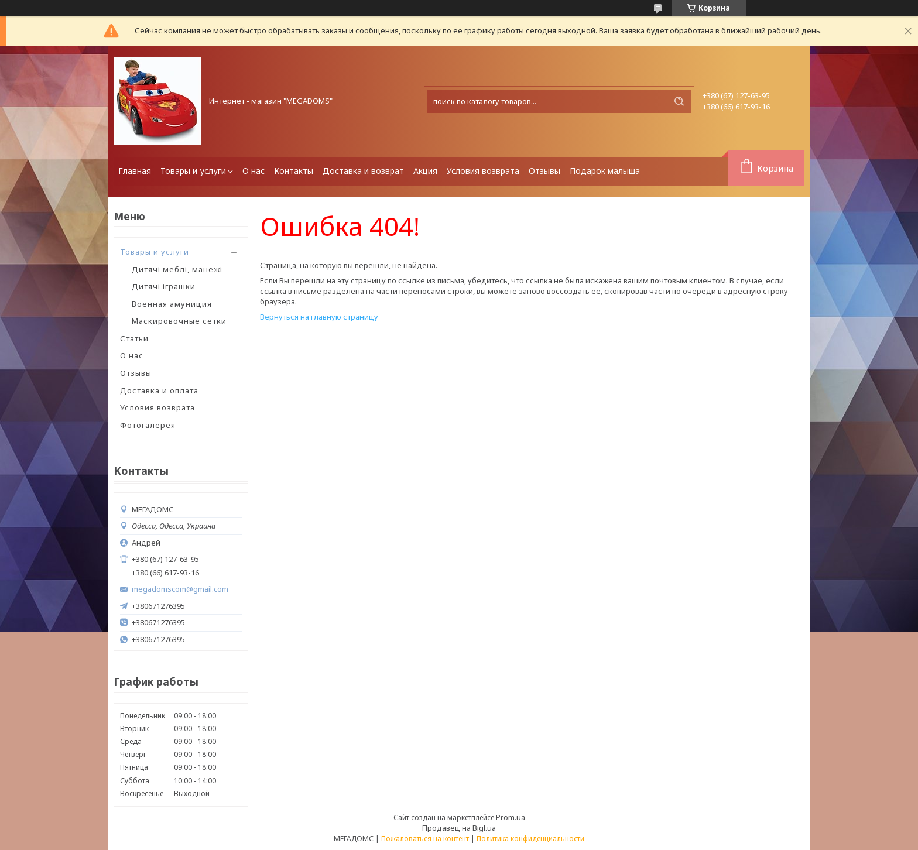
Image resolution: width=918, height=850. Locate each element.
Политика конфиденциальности (530, 839)
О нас (253, 170)
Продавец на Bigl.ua (459, 827)
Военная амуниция (172, 304)
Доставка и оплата (159, 390)
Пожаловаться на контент (425, 839)
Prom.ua (510, 817)
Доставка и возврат (363, 170)
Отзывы (544, 170)
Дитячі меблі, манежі (177, 269)
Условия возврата (483, 170)
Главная (134, 170)
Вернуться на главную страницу (319, 316)
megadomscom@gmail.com (180, 589)
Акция (425, 170)
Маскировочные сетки (179, 321)
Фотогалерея (148, 425)
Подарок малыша (605, 170)
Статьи (134, 338)
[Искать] (679, 101)
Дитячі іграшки (164, 286)
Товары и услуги (193, 170)
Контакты (293, 170)
